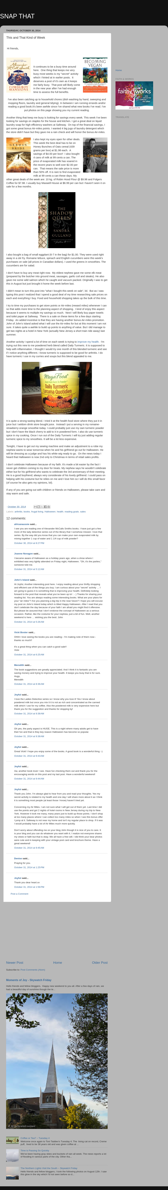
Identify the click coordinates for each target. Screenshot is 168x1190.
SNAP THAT (17, 16)
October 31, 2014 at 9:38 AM (29, 713)
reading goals (72, 511)
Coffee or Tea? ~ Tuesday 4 (35, 1138)
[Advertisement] (57, 931)
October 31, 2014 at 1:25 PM (29, 867)
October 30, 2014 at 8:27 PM (29, 543)
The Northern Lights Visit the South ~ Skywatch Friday (48, 1168)
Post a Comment (19, 893)
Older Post (100, 962)
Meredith (19, 665)
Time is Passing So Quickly (34, 1150)
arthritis (18, 511)
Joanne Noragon (23, 553)
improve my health (88, 341)
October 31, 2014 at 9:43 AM (29, 756)
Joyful (17, 694)
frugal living (37, 511)
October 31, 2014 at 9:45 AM (29, 847)
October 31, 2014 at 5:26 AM (29, 622)
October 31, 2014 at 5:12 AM (29, 569)
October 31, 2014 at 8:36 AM (29, 684)
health (60, 511)
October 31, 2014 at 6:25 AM (29, 654)
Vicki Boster (21, 632)
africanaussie (21, 524)
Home (57, 962)
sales (83, 511)
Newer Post (14, 962)
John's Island (21, 580)
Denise (18, 858)
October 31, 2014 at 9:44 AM (29, 778)
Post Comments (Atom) (33, 969)
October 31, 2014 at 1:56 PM (29, 887)
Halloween (49, 511)
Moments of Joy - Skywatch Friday (28, 980)
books (27, 511)
